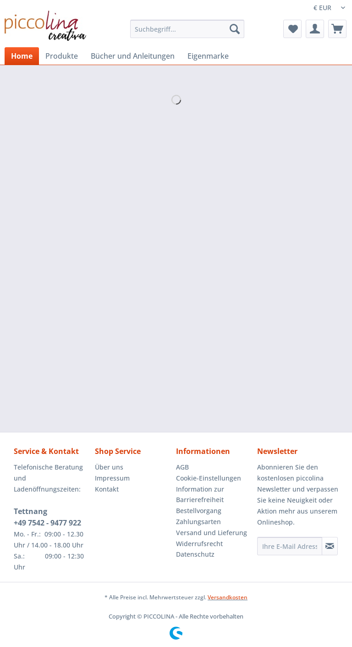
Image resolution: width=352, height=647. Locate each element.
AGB (182, 467)
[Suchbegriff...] (187, 29)
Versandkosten (228, 597)
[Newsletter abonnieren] (330, 546)
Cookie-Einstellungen (208, 478)
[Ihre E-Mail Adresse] (289, 546)
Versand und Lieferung (211, 532)
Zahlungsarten (198, 521)
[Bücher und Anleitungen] (132, 56)
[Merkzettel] (292, 29)
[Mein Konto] (315, 29)
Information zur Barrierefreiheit (200, 494)
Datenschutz (195, 554)
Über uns (109, 467)
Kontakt (107, 489)
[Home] (22, 56)
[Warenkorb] (337, 29)
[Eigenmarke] (208, 56)
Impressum (112, 478)
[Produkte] (61, 56)
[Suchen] (234, 29)
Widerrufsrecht (199, 543)
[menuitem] (187, 33)
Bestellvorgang (198, 510)
